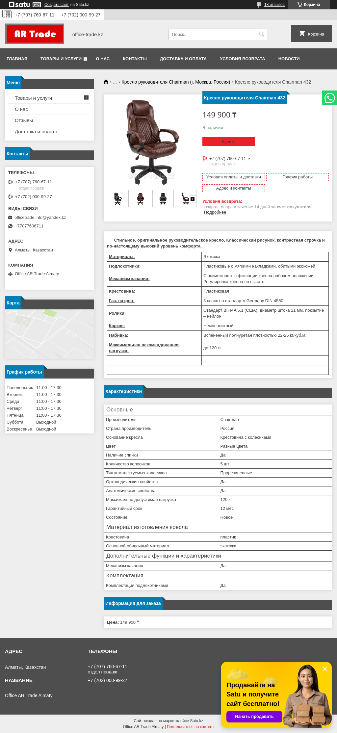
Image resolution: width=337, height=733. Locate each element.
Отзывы (24, 120)
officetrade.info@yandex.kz (40, 217)
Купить (228, 141)
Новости (289, 58)
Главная (17, 58)
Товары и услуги (61, 58)
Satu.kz (196, 721)
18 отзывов (274, 4)
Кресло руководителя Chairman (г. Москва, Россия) (176, 82)
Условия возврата (242, 58)
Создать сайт (56, 4)
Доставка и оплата (183, 58)
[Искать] (261, 34)
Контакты (135, 58)
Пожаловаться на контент (190, 726)
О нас (103, 58)
